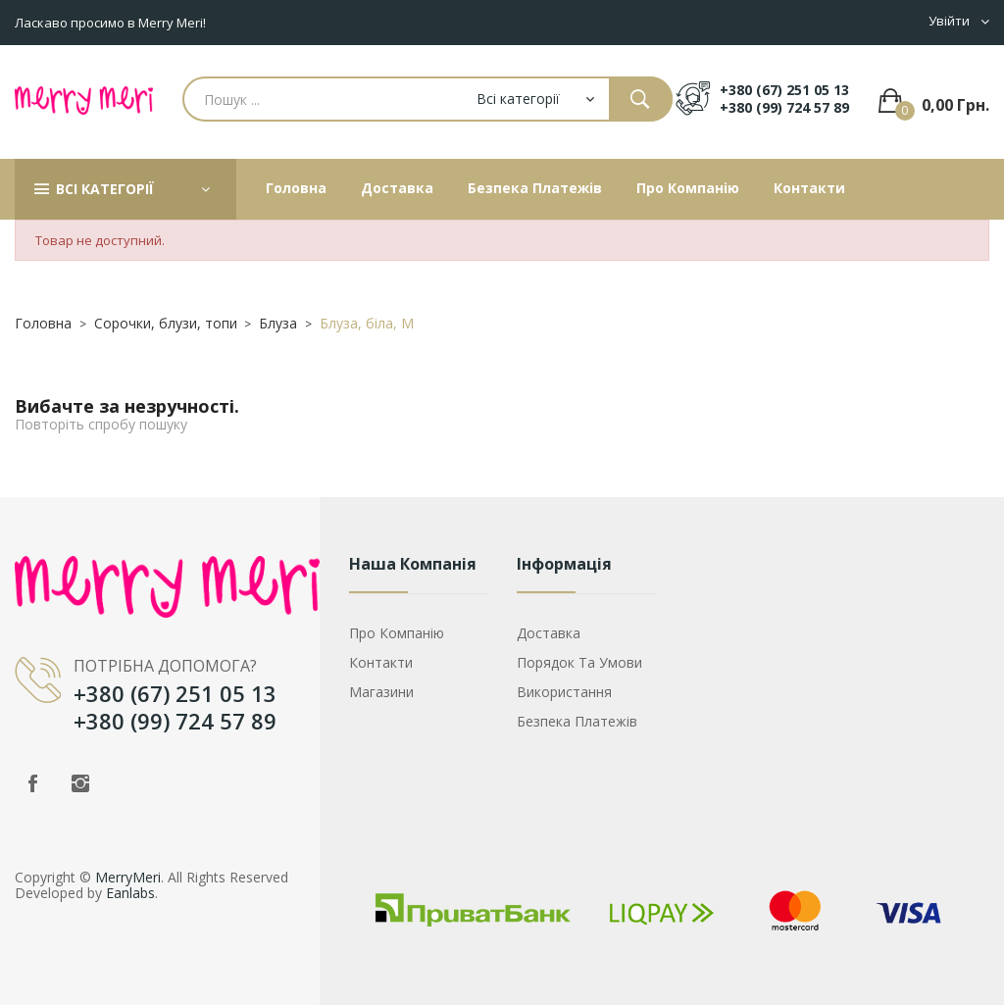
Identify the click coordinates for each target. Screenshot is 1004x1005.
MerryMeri (128, 877)
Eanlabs (130, 892)
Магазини (381, 691)
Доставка (548, 633)
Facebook (32, 783)
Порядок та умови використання (579, 677)
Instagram (80, 783)
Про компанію (396, 633)
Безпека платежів (577, 721)
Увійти (949, 21)
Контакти (381, 662)
